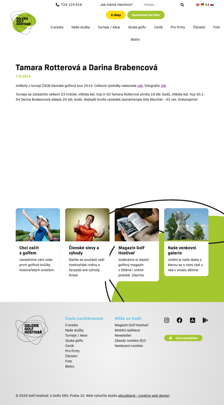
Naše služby (80, 27)
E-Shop (116, 15)
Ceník (158, 27)
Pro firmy (178, 27)
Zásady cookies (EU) (130, 340)
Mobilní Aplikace (127, 330)
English (198, 4)
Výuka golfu (137, 27)
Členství (199, 27)
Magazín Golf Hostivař (131, 325)
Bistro (135, 39)
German (203, 4)
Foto (216, 27)
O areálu (57, 27)
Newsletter (123, 335)
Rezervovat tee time (146, 15)
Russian (212, 4)
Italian (207, 4)
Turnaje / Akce (109, 27)
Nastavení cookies (129, 345)
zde (140, 85)
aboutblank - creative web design (143, 395)
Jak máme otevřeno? (116, 4)
